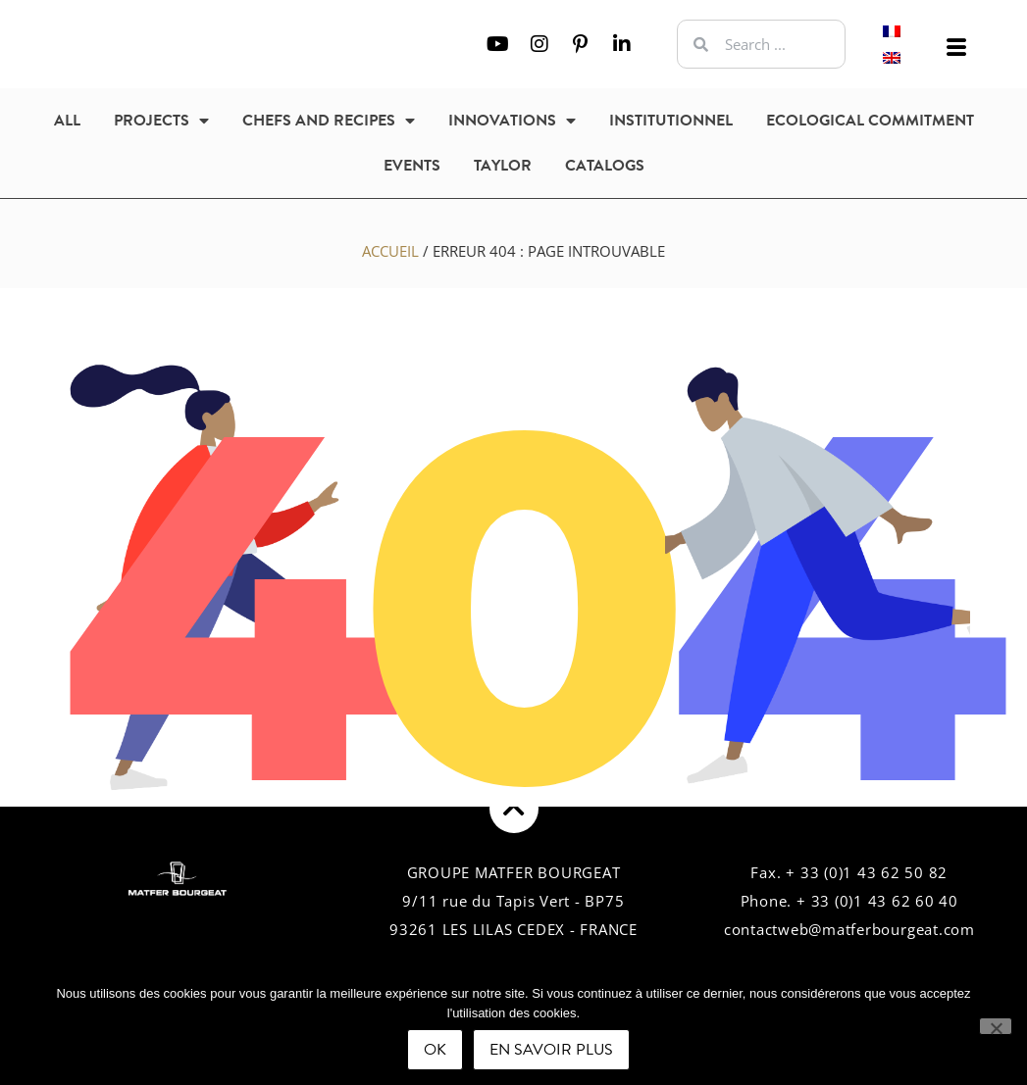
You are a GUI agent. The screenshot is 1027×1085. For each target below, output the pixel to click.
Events (412, 165)
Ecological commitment (870, 120)
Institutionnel (671, 120)
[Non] (995, 1026)
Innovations (512, 120)
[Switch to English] (891, 57)
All (67, 120)
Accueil (390, 251)
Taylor (503, 165)
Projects (161, 120)
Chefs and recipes (328, 120)
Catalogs (604, 165)
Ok (435, 1049)
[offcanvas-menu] (956, 48)
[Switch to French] (891, 31)
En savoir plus (551, 1049)
